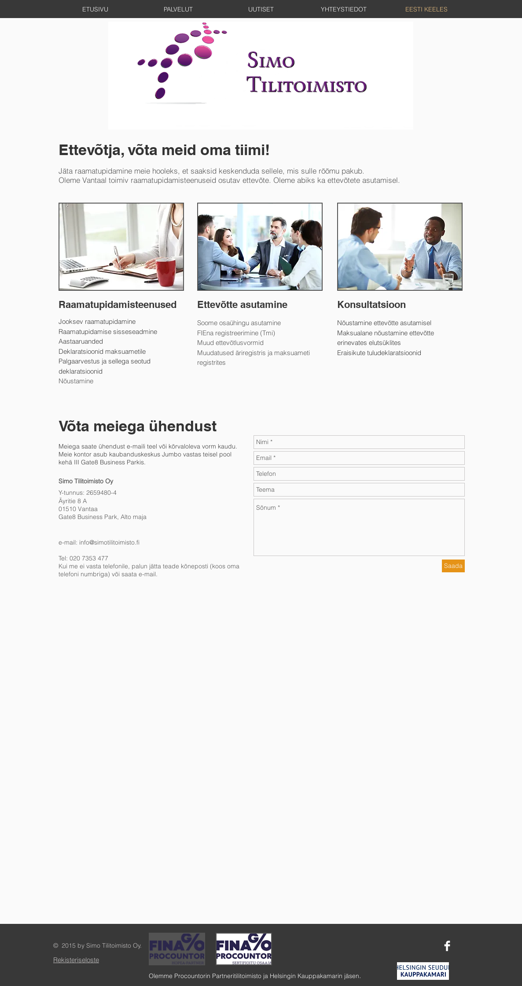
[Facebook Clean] (447, 946)
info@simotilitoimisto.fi (109, 542)
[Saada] (453, 566)
